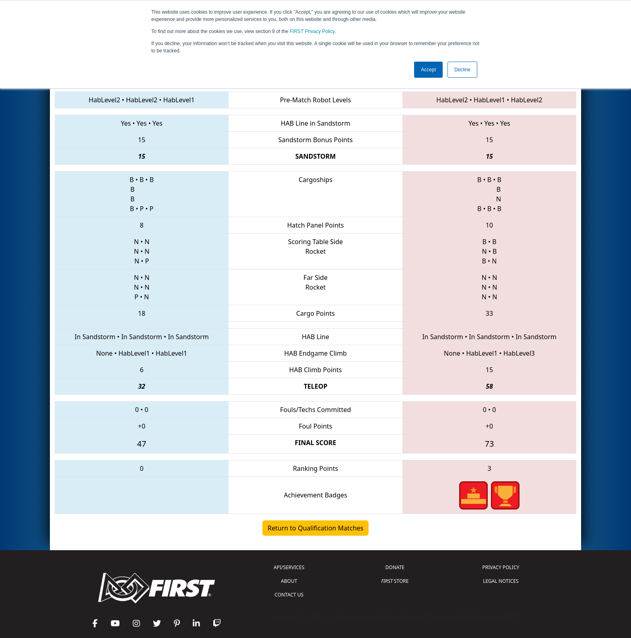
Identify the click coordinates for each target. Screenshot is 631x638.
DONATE (395, 567)
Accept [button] (428, 69)
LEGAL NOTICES (501, 581)
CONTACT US (288, 594)
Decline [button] (462, 69)
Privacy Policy (312, 31)
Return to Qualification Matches (315, 528)
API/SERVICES (289, 567)
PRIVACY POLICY (500, 567)
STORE (394, 581)
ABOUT (289, 581)
